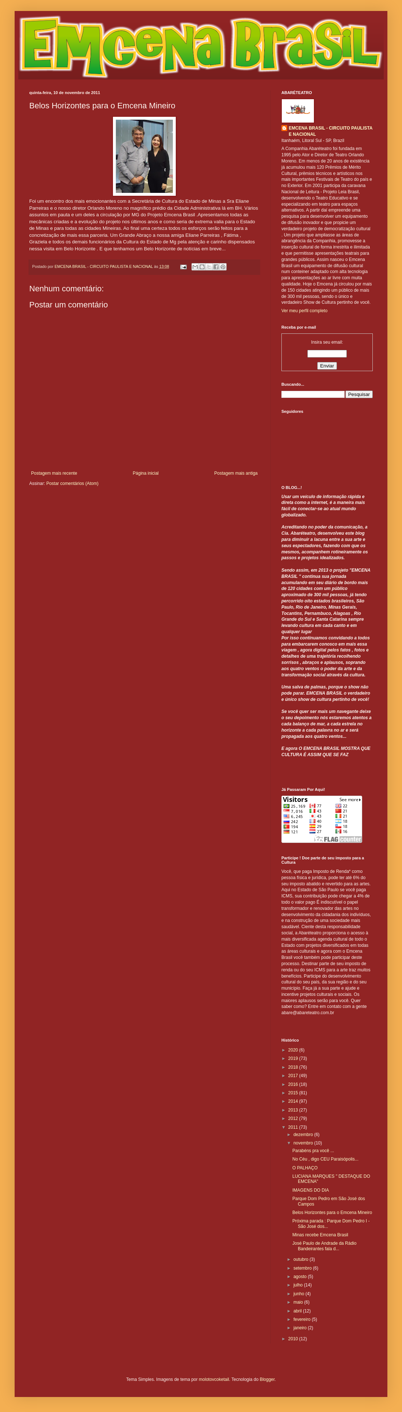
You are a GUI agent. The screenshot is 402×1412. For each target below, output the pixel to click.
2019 (293, 1058)
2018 (293, 1067)
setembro (303, 1268)
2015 (293, 1092)
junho (299, 1293)
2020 (293, 1050)
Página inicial (146, 473)
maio (298, 1302)
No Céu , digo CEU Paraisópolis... (325, 1159)
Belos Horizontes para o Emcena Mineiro (332, 1212)
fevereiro (302, 1319)
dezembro (303, 1134)
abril (298, 1311)
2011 (293, 1127)
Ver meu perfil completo (304, 310)
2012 (293, 1118)
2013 (293, 1110)
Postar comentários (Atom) (72, 483)
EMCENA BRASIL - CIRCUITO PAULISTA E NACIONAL (330, 131)
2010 (293, 1338)
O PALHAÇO (305, 1167)
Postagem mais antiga (236, 473)
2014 (293, 1101)
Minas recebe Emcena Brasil (320, 1234)
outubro (301, 1259)
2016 (293, 1084)
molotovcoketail (214, 1379)
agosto (300, 1276)
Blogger (267, 1379)
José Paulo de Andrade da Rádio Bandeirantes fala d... (324, 1246)
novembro (303, 1143)
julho (298, 1285)
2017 (293, 1075)
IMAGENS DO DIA (310, 1190)
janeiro (300, 1327)
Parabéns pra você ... (313, 1150)
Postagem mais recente (54, 473)
